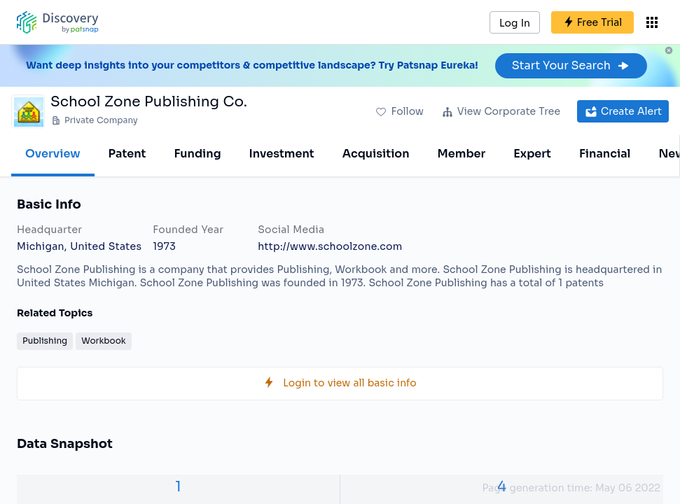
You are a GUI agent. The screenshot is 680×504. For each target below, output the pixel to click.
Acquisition (376, 153)
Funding (197, 153)
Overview (53, 153)
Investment (281, 153)
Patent (127, 153)
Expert (532, 153)
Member (462, 153)
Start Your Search (571, 65)
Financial (604, 153)
